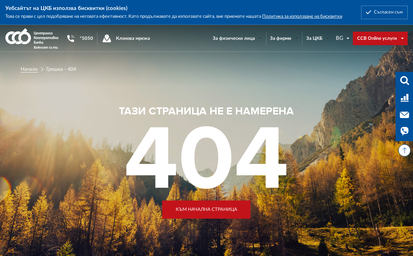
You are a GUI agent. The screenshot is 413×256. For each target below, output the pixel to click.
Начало (29, 69)
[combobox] (343, 38)
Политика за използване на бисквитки (302, 16)
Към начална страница (206, 209)
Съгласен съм (388, 12)
